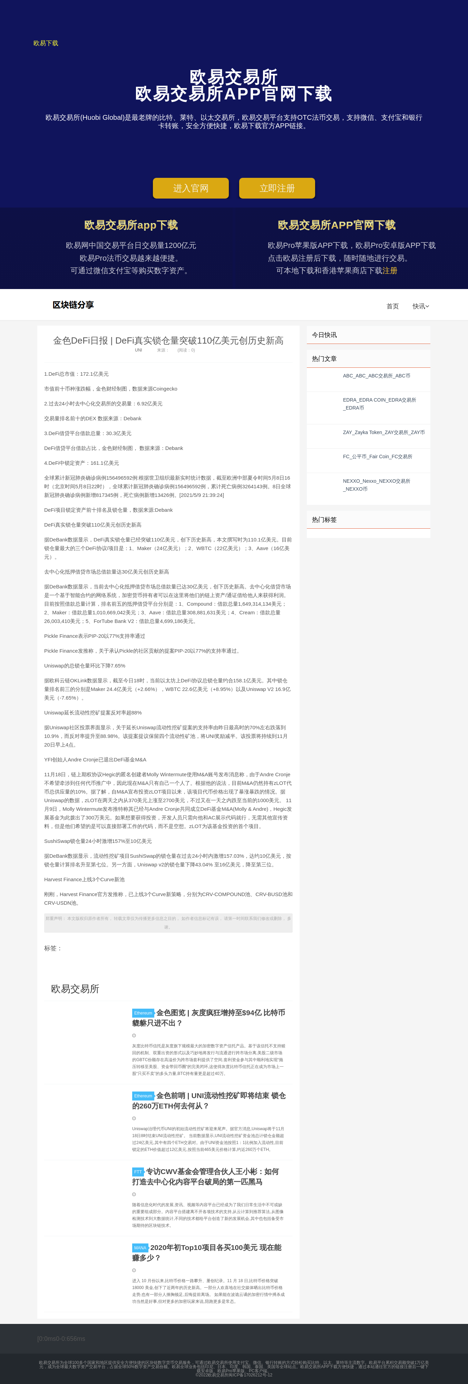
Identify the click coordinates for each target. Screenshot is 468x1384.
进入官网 (191, 188)
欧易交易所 (74, 304)
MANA (141, 1248)
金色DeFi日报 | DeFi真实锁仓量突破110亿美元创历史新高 (168, 340)
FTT (139, 1172)
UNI (138, 350)
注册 (390, 270)
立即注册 (277, 188)
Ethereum (144, 1013)
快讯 (421, 306)
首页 (393, 306)
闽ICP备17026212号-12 (250, 1375)
